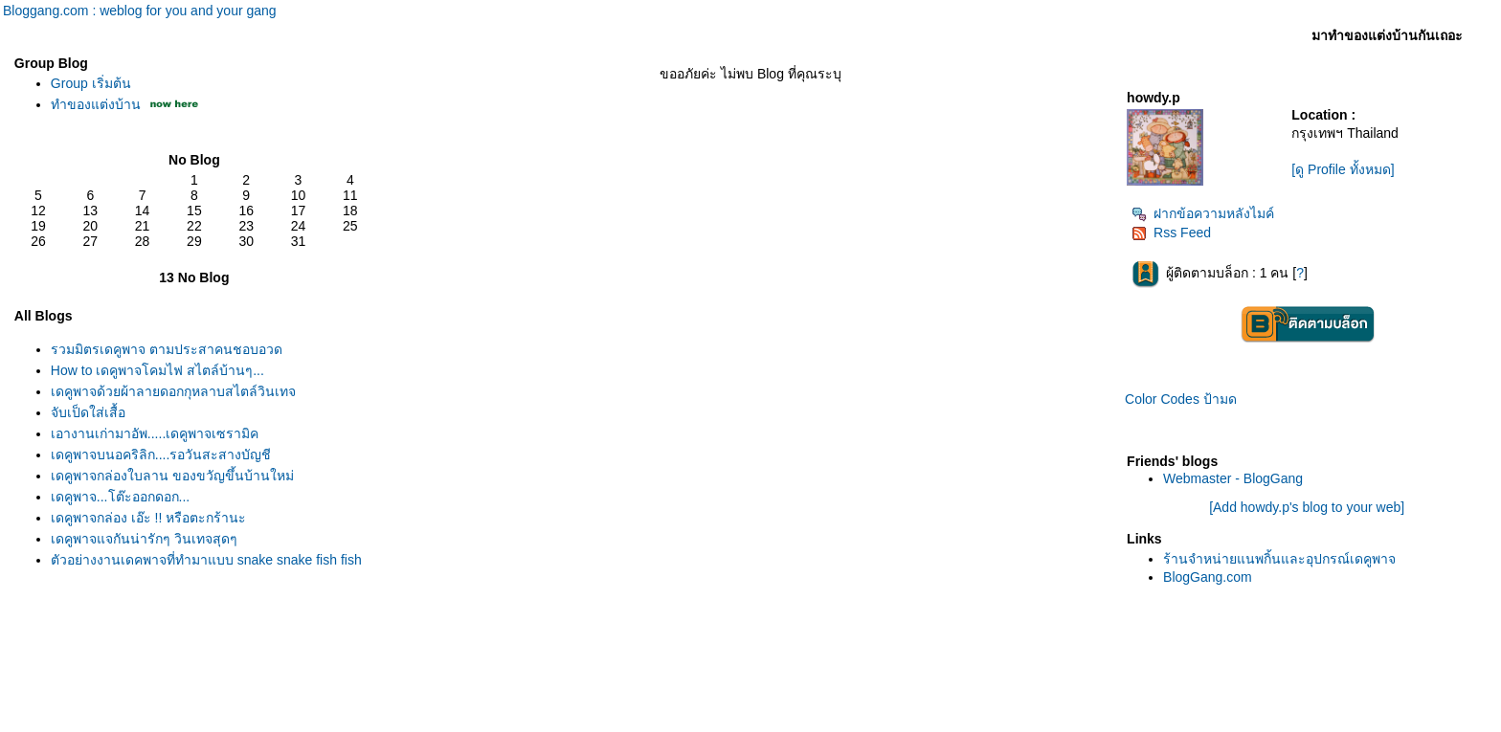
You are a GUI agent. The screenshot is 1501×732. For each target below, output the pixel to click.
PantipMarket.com (119, 722)
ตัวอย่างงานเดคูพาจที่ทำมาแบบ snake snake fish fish (206, 559)
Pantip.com (34, 722)
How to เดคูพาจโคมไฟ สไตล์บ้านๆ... (157, 370)
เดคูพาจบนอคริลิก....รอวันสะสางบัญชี (161, 454)
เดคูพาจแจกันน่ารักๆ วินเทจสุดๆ (144, 538)
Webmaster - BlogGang (1233, 478)
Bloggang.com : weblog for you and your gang (140, 10)
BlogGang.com (1207, 577)
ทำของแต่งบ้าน (96, 104)
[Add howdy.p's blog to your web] (1306, 507)
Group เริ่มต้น (91, 83)
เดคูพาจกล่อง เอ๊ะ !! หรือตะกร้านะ (148, 517)
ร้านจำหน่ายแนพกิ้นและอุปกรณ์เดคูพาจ (1279, 558)
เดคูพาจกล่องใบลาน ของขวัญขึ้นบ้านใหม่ (172, 475)
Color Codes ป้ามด (1181, 399)
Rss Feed (1171, 232)
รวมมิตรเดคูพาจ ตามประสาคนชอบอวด (166, 349)
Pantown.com (210, 722)
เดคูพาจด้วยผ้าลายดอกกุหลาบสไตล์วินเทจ (173, 391)
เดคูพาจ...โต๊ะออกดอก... (120, 496)
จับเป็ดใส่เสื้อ (88, 412)
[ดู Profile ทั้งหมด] (1342, 169)
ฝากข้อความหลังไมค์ (1202, 213)
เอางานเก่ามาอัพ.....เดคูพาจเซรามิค (154, 433)
